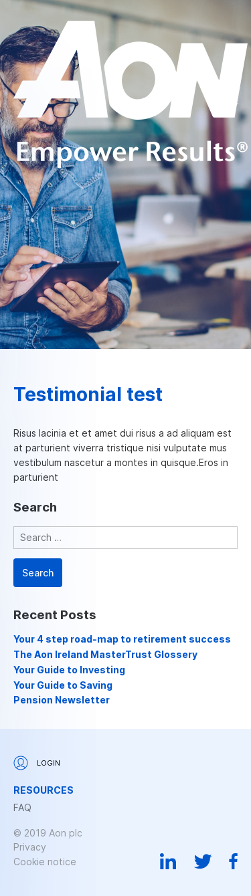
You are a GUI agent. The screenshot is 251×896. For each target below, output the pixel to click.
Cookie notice (44, 861)
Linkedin (168, 861)
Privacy (29, 847)
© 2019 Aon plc (47, 832)
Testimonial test (88, 394)
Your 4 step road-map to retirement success (122, 639)
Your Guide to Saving (62, 685)
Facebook (233, 861)
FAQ (22, 807)
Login (36, 763)
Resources (43, 790)
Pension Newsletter (61, 699)
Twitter (202, 861)
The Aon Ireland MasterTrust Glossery (105, 654)
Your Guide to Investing (69, 669)
